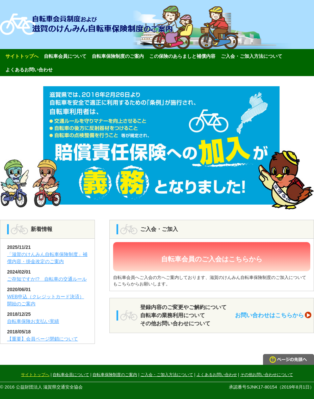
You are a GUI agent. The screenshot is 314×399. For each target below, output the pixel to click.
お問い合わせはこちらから (273, 315)
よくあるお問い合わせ (29, 69)
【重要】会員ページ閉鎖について (42, 339)
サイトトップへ (21, 56)
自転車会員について (65, 56)
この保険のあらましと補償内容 (182, 56)
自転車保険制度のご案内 (118, 56)
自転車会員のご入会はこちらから (211, 259)
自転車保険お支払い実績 (33, 321)
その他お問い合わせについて (266, 374)
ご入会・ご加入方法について (251, 56)
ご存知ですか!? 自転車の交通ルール (47, 279)
